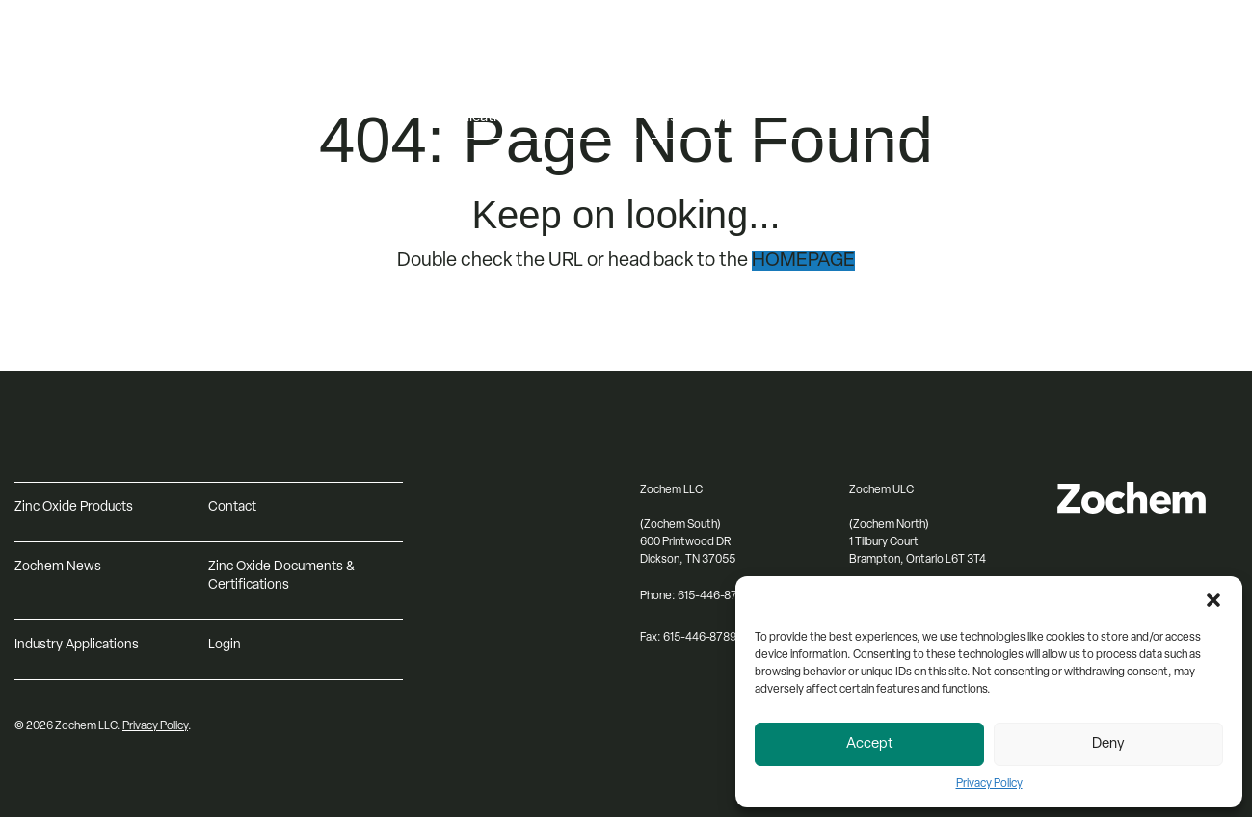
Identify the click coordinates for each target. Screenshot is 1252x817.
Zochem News (57, 567)
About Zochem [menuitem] (702, 77)
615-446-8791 (713, 596)
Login (224, 645)
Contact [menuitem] (893, 117)
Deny (1108, 744)
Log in (1098, 46)
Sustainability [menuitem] (696, 117)
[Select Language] (1157, 78)
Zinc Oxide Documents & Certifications (281, 576)
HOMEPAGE (803, 261)
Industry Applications (76, 645)
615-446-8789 (699, 638)
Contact (232, 507)
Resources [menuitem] (902, 77)
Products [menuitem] (469, 77)
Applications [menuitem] (480, 117)
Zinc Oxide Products (73, 507)
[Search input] (1157, 118)
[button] (1213, 600)
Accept (869, 744)
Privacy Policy (989, 784)
